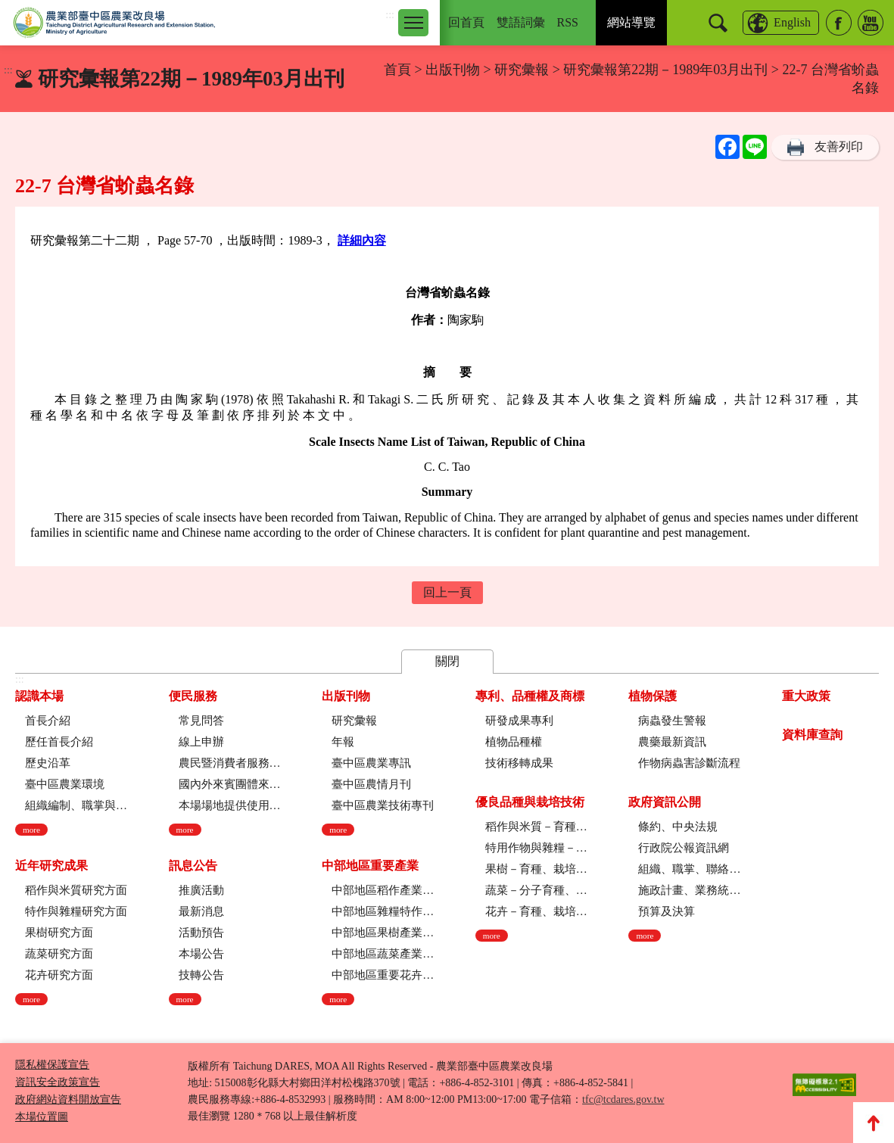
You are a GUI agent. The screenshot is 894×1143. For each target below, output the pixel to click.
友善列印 (839, 146)
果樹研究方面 (59, 933)
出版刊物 (452, 69)
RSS (567, 22)
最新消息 (201, 911)
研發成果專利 (519, 721)
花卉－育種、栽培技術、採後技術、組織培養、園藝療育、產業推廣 (536, 911)
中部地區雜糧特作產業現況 (383, 911)
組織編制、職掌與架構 (76, 805)
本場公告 (201, 954)
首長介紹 (47, 721)
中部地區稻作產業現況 (383, 890)
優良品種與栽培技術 (529, 802)
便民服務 (193, 696)
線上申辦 (201, 742)
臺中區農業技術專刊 (383, 805)
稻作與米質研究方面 (76, 890)
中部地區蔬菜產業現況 (383, 954)
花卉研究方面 (59, 975)
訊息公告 (193, 865)
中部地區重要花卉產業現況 (383, 975)
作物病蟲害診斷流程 (689, 763)
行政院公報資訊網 (683, 848)
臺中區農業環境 (64, 784)
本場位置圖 (41, 1117)
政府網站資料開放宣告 (68, 1099)
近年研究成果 (51, 865)
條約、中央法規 (678, 827)
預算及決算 (666, 911)
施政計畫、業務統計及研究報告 (689, 890)
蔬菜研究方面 (59, 954)
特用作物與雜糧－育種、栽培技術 (536, 848)
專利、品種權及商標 (529, 696)
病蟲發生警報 (672, 721)
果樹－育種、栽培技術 (536, 869)
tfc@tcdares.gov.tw (623, 1099)
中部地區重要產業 (370, 865)
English (792, 22)
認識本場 (39, 696)
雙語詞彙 (521, 22)
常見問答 (201, 721)
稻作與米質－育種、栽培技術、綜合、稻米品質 (536, 827)
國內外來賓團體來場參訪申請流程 (230, 784)
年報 (343, 742)
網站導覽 (631, 22)
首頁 (397, 69)
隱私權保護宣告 (52, 1064)
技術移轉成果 (519, 763)
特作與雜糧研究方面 (76, 911)
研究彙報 (523, 69)
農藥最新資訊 (672, 742)
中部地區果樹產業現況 (383, 933)
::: (389, 14)
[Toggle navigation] (413, 22)
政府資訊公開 (664, 802)
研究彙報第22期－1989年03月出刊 (665, 69)
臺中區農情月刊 (371, 784)
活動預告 (201, 933)
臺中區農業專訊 (371, 763)
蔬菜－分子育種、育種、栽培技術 (536, 890)
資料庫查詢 (812, 734)
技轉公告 (201, 975)
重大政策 (806, 696)
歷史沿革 (47, 763)
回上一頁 (447, 592)
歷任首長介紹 (59, 742)
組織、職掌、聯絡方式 (689, 869)
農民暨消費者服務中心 (230, 763)
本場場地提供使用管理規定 (230, 805)
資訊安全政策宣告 (57, 1082)
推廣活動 (201, 890)
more (31, 829)
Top (873, 1122)
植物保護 (652, 696)
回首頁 (466, 22)
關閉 (447, 661)
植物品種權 (513, 742)
